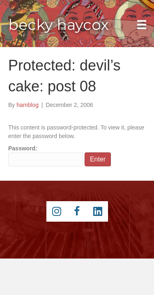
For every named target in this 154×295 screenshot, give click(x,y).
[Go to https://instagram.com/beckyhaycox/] (56, 211)
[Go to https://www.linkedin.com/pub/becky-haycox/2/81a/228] (97, 211)
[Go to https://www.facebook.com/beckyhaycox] (77, 211)
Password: (45, 155)
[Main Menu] (141, 24)
